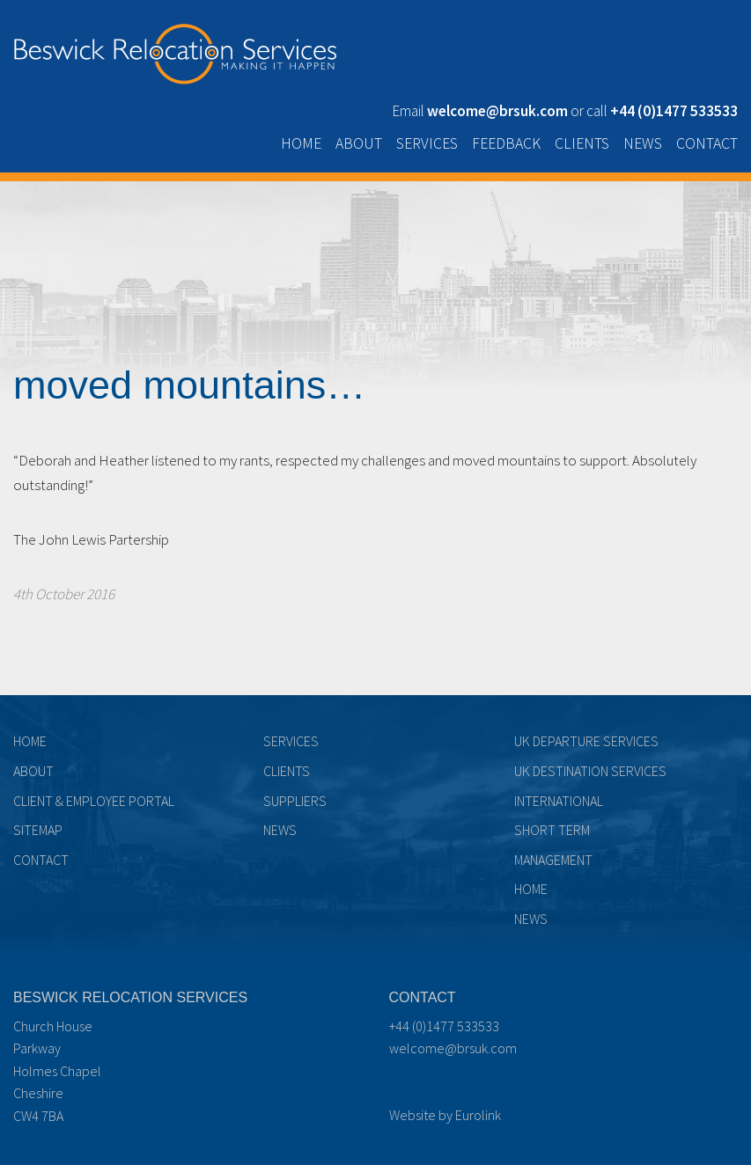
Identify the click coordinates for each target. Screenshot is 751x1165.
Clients (582, 143)
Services (427, 143)
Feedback (506, 143)
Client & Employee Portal (93, 801)
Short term (552, 830)
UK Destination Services (590, 771)
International (558, 801)
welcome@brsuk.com (453, 1048)
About (358, 143)
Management (553, 859)
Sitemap (38, 830)
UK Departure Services (586, 741)
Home (301, 143)
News (642, 143)
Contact (707, 143)
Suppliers (295, 801)
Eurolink (478, 1115)
